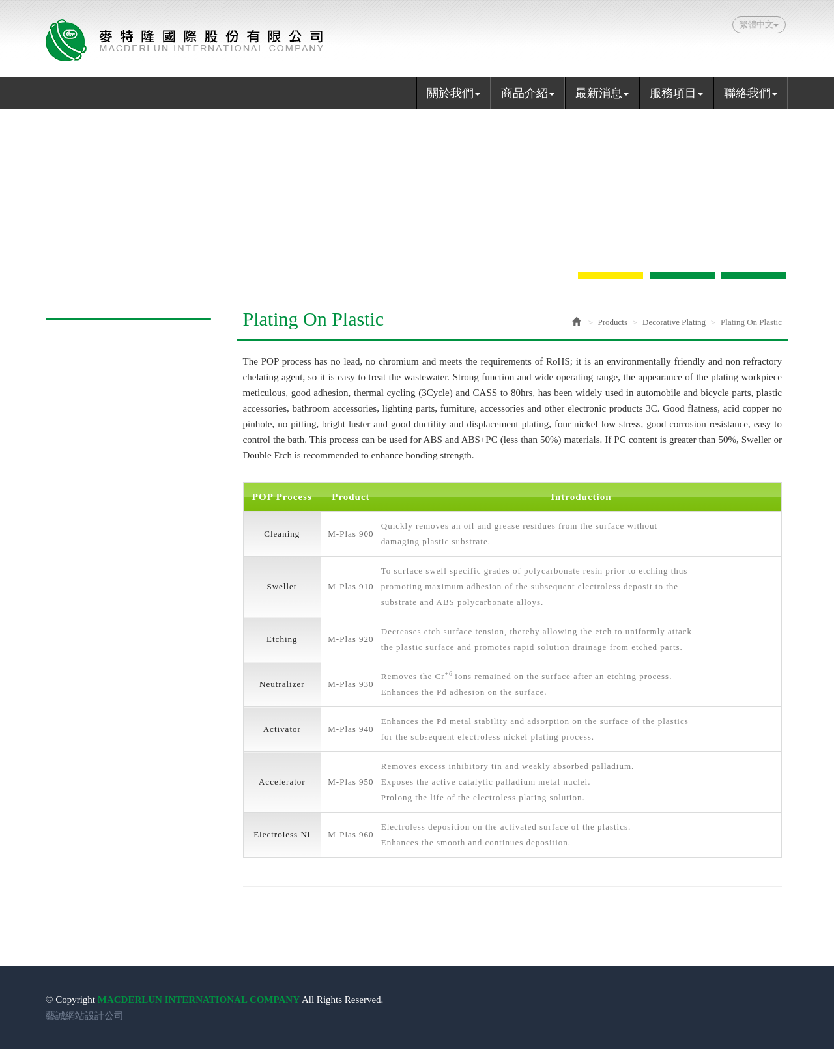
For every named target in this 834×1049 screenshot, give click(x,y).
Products (613, 322)
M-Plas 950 (350, 782)
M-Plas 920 (350, 639)
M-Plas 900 (350, 533)
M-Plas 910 (350, 586)
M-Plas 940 (350, 729)
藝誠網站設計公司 (85, 1016)
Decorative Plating (674, 322)
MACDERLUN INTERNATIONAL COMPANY (184, 40)
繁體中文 (759, 24)
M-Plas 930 (350, 684)
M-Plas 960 (350, 834)
